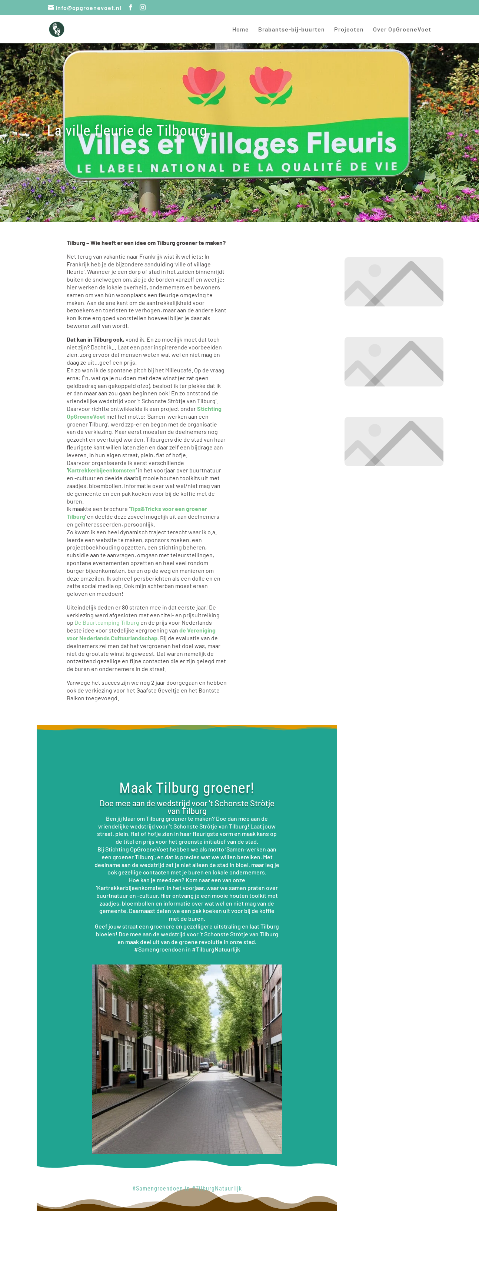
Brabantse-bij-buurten (291, 30)
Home (240, 30)
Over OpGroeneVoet (402, 30)
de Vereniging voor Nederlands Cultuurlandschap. (141, 634)
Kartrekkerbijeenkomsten (102, 470)
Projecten (349, 30)
